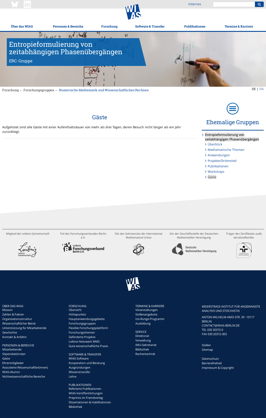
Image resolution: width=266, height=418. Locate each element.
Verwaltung (143, 340)
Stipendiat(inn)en (14, 354)
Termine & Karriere (239, 26)
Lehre (72, 376)
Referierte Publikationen (85, 389)
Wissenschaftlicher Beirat (19, 323)
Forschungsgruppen (39, 90)
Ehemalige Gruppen (232, 122)
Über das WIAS (22, 26)
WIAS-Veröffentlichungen (86, 393)
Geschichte (9, 332)
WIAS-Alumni (11, 372)
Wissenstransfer (79, 372)
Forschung (109, 26)
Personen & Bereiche (68, 26)
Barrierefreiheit (212, 363)
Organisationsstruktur (17, 319)
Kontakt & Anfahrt (14, 337)
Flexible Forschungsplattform (88, 328)
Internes (194, 4)
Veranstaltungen (146, 310)
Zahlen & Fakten (13, 314)
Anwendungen (219, 155)
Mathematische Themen (226, 149)
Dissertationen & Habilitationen (90, 402)
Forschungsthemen (82, 332)
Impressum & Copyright (218, 368)
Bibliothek (75, 407)
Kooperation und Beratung (87, 363)
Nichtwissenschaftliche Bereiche (23, 376)
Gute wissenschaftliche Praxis (88, 346)
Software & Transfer (150, 26)
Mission (7, 310)
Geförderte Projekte (82, 337)
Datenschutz (210, 359)
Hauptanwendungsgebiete (87, 319)
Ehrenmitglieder (13, 363)
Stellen (206, 345)
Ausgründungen (79, 367)
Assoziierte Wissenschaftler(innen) (25, 367)
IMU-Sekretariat (146, 345)
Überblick (215, 144)
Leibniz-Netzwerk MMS (84, 341)
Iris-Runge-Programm (149, 319)
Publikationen (194, 26)
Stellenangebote (146, 314)
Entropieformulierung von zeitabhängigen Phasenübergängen (232, 137)
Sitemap (207, 350)
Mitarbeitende (11, 349)
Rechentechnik (145, 354)
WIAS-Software (79, 358)
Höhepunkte (77, 314)
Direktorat (142, 336)
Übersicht (75, 310)
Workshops (216, 171)
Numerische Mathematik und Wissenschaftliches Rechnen (104, 90)
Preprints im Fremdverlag (86, 398)
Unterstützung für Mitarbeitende (24, 328)
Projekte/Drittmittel (222, 161)
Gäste (212, 177)
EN (261, 89)
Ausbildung (143, 323)
